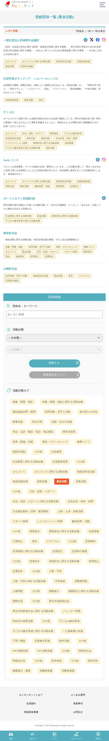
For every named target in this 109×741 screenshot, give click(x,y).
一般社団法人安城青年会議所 (21, 40)
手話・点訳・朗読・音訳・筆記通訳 (33, 431)
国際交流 (18, 601)
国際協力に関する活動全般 (83, 591)
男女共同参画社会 (59, 601)
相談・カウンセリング (55, 441)
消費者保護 (46, 670)
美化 (34, 541)
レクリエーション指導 (50, 521)
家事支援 (18, 421)
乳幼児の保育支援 (23, 621)
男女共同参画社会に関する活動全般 (33, 611)
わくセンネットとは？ (31, 694)
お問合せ (78, 712)
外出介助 (37, 421)
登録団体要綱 (31, 712)
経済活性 (93, 660)
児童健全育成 (42, 640)
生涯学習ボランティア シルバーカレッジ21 (30, 78)
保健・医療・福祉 (23, 401)
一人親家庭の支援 (73, 631)
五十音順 (11, 31)
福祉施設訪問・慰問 (24, 411)
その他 (38, 451)
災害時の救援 (79, 551)
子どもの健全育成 (69, 621)
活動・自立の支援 (61, 421)
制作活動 (64, 640)
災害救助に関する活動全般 (28, 551)
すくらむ (8, 112)
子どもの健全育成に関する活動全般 (33, 631)
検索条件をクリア (61, 375)
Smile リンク (11, 160)
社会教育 (56, 451)
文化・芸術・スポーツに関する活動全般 (36, 501)
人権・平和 (55, 571)
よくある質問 (78, 694)
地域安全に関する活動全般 (64, 561)
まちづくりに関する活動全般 (51, 471)
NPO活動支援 (20, 650)
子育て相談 (19, 640)
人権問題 (18, 591)
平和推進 (60, 581)
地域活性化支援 (86, 471)
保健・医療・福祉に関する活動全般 (62, 401)
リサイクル (52, 541)
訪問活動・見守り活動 (57, 411)
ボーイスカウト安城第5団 (19, 198)
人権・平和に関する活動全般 (29, 581)
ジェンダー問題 (72, 611)
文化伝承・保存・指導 (80, 501)
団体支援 (42, 481)
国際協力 (54, 591)
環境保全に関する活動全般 (64, 531)
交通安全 (18, 571)
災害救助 (90, 541)
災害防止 (57, 551)
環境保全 (34, 531)
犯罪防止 (94, 561)
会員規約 (31, 703)
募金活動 (62, 481)
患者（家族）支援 (23, 441)
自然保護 (94, 531)
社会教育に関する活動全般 (28, 461)
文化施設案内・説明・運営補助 (30, 511)
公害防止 (18, 541)
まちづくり (19, 471)
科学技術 (56, 660)
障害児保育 (69, 431)
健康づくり (83, 441)
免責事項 (78, 703)
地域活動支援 (20, 481)
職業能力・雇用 (21, 670)
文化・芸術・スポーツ (42, 491)
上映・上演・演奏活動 (70, 511)
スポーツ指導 (20, 521)
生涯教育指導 (60, 461)
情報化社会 (85, 650)
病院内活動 (19, 451)
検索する (64, 363)
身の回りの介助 (88, 411)
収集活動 (81, 481)
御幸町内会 (10, 233)
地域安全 (34, 561)
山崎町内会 (10, 268)
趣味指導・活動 (81, 521)
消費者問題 (80, 581)
